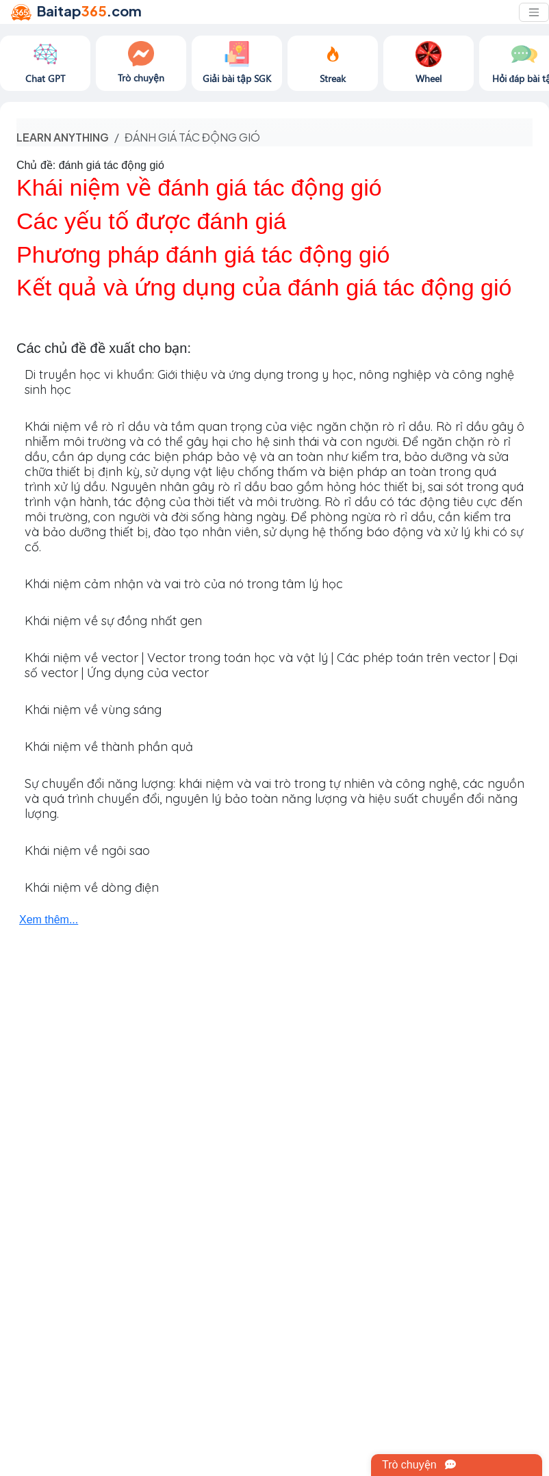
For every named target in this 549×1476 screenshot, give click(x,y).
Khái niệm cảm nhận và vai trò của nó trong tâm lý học (184, 584)
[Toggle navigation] (534, 12)
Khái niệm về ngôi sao (87, 850)
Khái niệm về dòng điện (92, 887)
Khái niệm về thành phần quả (109, 746)
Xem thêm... (48, 919)
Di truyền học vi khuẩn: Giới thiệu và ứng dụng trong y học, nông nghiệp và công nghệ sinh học (269, 382)
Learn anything (62, 137)
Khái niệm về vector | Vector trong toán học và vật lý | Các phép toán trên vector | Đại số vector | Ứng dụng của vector (271, 665)
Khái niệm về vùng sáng (93, 709)
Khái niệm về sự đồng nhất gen (113, 621)
